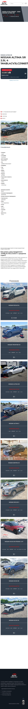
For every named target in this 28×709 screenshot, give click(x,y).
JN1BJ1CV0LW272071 (14, 507)
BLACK (3, 118)
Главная (4, 14)
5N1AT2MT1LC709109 (14, 310)
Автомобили (11, 14)
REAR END (4, 113)
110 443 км (4, 116)
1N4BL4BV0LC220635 (14, 428)
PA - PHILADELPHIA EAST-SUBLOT (8, 111)
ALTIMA (6, 16)
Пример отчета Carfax (14, 80)
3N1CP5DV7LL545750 (14, 546)
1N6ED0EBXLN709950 (14, 349)
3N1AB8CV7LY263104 (14, 467)
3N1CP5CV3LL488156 (14, 625)
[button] (26, 122)
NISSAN (17, 14)
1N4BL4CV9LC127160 (14, 389)
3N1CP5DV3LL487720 (14, 586)
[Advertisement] (14, 37)
